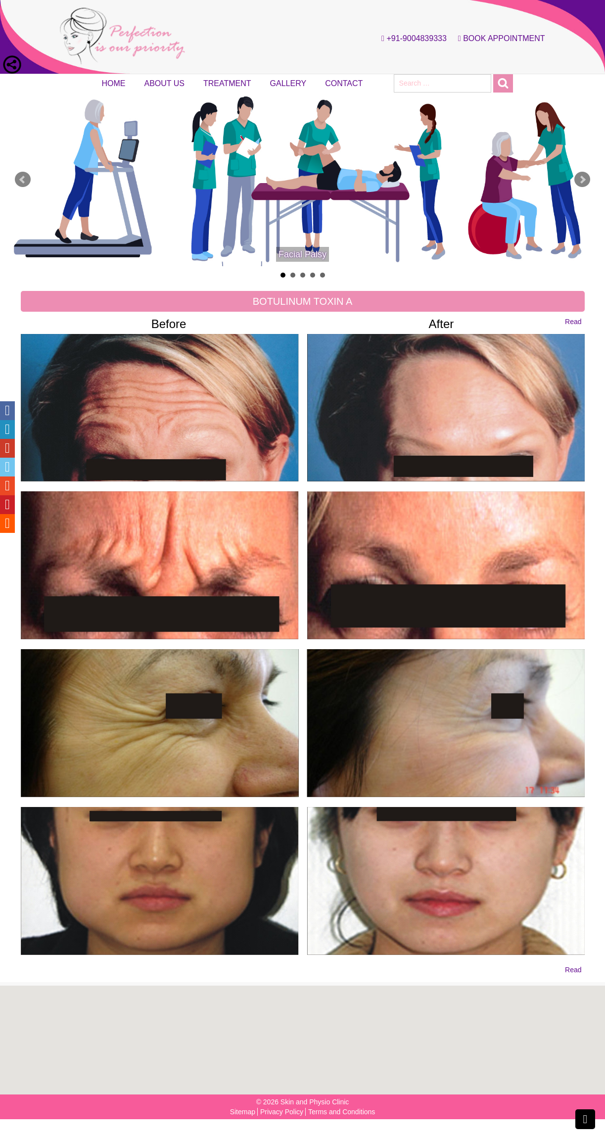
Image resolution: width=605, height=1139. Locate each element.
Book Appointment (499, 39)
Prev (23, 180)
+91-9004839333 (411, 39)
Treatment (227, 83)
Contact (344, 83)
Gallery (288, 83)
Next (582, 180)
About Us (164, 83)
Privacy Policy (281, 1112)
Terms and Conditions (341, 1112)
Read (573, 322)
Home (114, 83)
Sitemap (242, 1112)
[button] (305, 1035)
